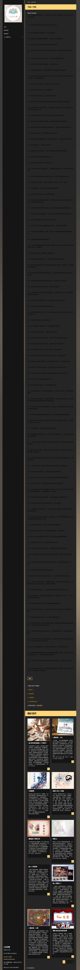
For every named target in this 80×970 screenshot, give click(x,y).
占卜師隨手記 (7, 37)
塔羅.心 (55, 839)
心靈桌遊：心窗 (33, 928)
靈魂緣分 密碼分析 (34, 839)
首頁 (5, 27)
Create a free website (61, 968)
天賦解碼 (31, 791)
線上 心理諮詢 (33, 867)
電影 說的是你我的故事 (60, 931)
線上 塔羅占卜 (57, 883)
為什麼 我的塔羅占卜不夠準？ (38, 743)
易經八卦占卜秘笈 (58, 791)
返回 (30, 678)
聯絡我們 (6, 33)
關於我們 (6, 30)
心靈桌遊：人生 (57, 737)
